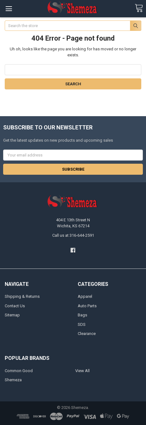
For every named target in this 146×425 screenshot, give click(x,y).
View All (82, 370)
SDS (82, 324)
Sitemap (12, 315)
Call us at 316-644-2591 (73, 235)
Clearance (87, 333)
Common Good (19, 370)
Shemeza (13, 379)
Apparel (85, 296)
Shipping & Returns (22, 296)
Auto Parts (87, 305)
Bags (82, 315)
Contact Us (15, 305)
